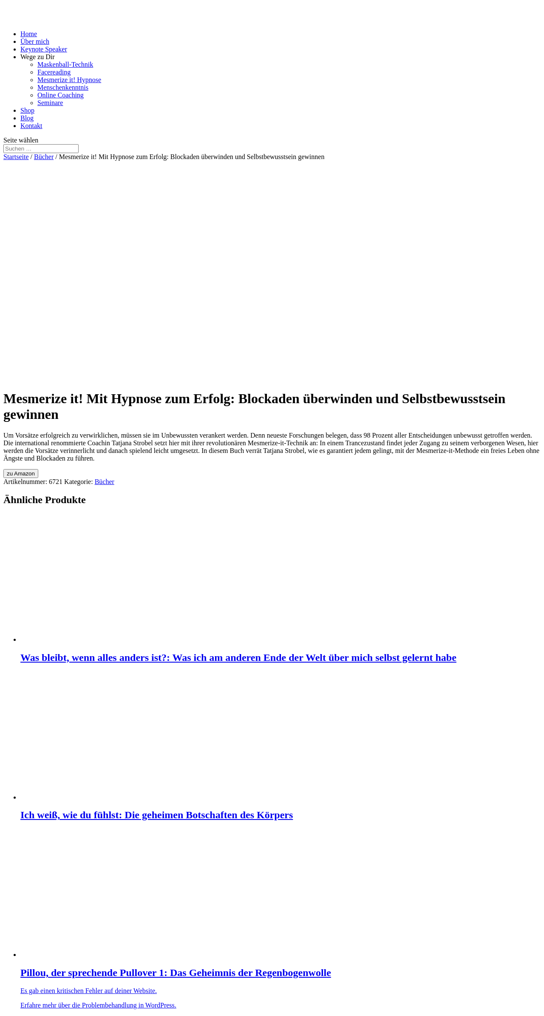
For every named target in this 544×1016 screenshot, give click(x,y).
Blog (27, 118)
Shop (27, 110)
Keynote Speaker (43, 49)
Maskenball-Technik (65, 64)
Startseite (16, 156)
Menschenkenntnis (62, 87)
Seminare (50, 102)
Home (28, 33)
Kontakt (31, 125)
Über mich (34, 41)
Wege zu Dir (37, 56)
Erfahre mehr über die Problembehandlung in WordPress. (98, 1005)
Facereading (54, 72)
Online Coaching (60, 95)
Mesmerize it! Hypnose (69, 79)
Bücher (44, 156)
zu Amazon (21, 473)
